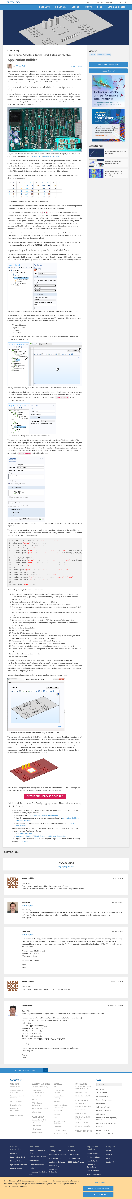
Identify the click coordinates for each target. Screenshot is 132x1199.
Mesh (56, 1117)
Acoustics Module (102, 1096)
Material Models (80, 1113)
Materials (57, 1114)
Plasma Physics (37, 1096)
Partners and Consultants (91, 1166)
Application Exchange (57, 1162)
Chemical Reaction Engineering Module (106, 1119)
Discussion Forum (55, 1158)
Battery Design (15, 1087)
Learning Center (116, 7)
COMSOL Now (16, 1115)
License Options (16, 1161)
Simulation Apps (103, 54)
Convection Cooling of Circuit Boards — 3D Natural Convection (41, 836)
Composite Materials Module (106, 1123)
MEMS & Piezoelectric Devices (82, 1118)
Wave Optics (36, 1112)
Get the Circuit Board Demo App (45, 796)
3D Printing (100, 1089)
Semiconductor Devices (40, 1108)
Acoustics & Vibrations (83, 1106)
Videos (75, 7)
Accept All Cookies (98, 1194)
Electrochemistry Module (104, 1134)
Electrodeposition (16, 1105)
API (55, 1087)
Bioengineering (101, 1103)
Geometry (57, 1101)
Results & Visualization (61, 1134)
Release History (16, 1168)
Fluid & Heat (38, 1117)
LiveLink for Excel (81, 1092)
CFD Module (100, 1114)
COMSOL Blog (13, 50)
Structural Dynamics (82, 1122)
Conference (100, 1127)
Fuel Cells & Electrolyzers (14, 1109)
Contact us (24, 841)
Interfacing (81, 1084)
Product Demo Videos (37, 1157)
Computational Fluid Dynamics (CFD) (39, 1121)
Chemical (14, 1084)
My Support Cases (93, 1157)
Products (44, 7)
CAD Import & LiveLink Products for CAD (83, 1088)
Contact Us (110, 1162)
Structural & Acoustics (82, 1102)
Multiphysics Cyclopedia (53, 1170)
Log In (119, 2)
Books (31, 1168)
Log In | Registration (66, 866)
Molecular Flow (37, 1132)
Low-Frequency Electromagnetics (38, 1091)
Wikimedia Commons (51, 156)
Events (88, 7)
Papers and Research (37, 1164)
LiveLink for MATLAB (82, 1096)
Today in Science (83, 1131)
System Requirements (18, 1165)
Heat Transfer (36, 1125)
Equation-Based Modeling (59, 1097)
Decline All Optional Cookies (98, 1188)
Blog (100, 7)
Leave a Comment (108, 71)
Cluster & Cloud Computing (59, 1091)
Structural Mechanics (82, 1126)
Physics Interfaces (60, 1130)
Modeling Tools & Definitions (59, 1122)
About (108, 1151)
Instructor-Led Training (57, 1154)
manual (43, 815)
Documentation (93, 1171)
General (92, 54)
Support (90, 2)
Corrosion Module (102, 1130)
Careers (109, 1154)
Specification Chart (17, 1157)
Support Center (93, 1153)
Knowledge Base (93, 1161)
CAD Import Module (103, 1107)
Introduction (58, 1110)
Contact (99, 2)
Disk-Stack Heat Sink (24, 833)
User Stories (34, 1160)
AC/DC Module (101, 1093)
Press (108, 1158)
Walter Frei (20, 66)
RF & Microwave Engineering (37, 1104)
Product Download (94, 1174)
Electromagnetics (41, 1084)
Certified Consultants (103, 1110)
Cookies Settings (98, 1182)
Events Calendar (74, 1158)
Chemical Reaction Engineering (16, 1091)
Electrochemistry (16, 1101)
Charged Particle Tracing (40, 1087)
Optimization (58, 1127)
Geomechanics (80, 1110)
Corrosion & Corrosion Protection (17, 1097)
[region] (66, 1188)
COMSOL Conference (76, 1162)
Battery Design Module (104, 1100)
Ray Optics (35, 1099)
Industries (61, 7)
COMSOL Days (73, 1154)
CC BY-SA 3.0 (35, 156)
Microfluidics (36, 1129)
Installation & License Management (61, 1106)
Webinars (71, 1151)
